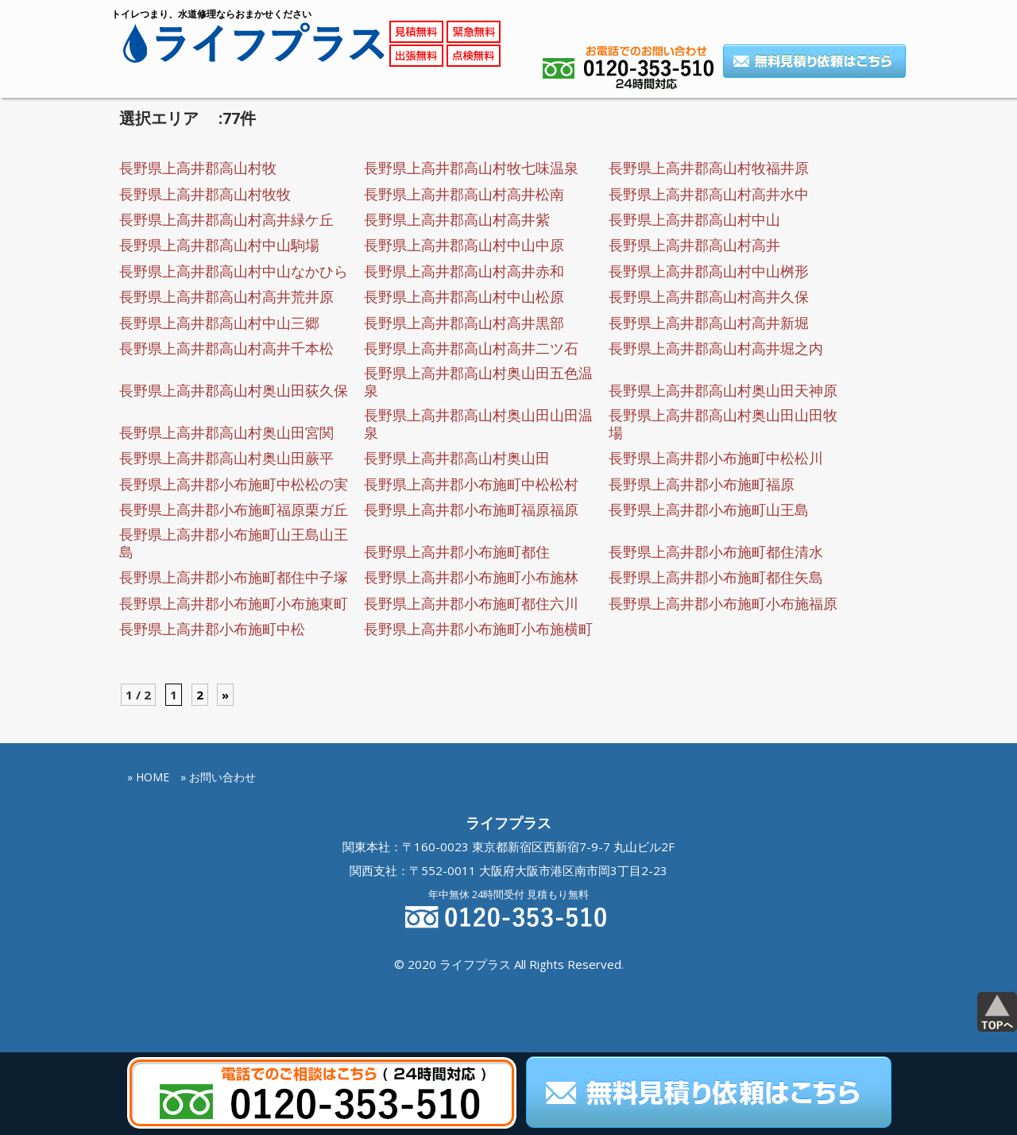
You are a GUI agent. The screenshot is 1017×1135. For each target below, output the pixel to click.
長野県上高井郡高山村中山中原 (464, 244)
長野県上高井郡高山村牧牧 (205, 193)
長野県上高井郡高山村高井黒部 (464, 322)
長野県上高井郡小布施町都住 (457, 551)
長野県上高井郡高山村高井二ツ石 (471, 348)
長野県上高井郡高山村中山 (694, 219)
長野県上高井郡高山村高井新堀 (709, 322)
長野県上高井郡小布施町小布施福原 (723, 603)
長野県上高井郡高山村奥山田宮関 (226, 432)
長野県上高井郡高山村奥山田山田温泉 (478, 423)
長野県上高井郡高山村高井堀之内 (716, 348)
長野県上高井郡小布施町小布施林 (471, 577)
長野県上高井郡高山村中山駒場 (219, 244)
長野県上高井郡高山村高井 (694, 244)
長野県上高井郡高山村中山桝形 (709, 271)
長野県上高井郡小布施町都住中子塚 (233, 577)
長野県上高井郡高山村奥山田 (457, 457)
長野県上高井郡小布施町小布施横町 (478, 628)
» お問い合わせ (218, 776)
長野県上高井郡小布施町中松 (212, 628)
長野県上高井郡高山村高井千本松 (226, 348)
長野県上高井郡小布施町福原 (702, 484)
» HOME (148, 776)
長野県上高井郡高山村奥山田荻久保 (233, 390)
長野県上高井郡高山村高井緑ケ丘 (226, 219)
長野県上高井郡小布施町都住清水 (716, 551)
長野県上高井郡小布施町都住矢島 (716, 577)
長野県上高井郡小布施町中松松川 (716, 457)
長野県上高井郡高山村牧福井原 (709, 167)
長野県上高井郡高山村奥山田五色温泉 (478, 381)
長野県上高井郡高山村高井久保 (709, 296)
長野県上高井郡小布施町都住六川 (471, 603)
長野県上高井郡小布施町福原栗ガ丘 (233, 509)
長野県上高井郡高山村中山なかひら (233, 271)
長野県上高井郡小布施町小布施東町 (233, 603)
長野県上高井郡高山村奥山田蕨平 (226, 457)
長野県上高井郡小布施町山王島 (709, 509)
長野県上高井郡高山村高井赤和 (464, 271)
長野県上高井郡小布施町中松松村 (471, 484)
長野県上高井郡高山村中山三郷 (219, 322)
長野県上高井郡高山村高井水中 (709, 193)
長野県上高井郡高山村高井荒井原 (226, 296)
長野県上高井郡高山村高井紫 (457, 219)
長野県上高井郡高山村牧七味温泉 (471, 167)
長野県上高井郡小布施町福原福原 (471, 509)
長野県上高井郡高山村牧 (197, 167)
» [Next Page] (225, 695)
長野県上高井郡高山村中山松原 (464, 296)
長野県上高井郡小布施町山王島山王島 (233, 543)
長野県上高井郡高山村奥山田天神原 (723, 390)
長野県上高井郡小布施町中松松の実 (233, 484)
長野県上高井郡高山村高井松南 (464, 193)
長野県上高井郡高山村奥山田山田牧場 (723, 423)
